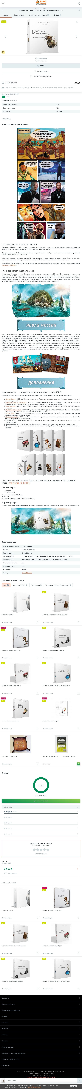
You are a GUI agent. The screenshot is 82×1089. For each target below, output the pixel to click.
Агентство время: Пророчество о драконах (56, 685)
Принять (73, 1086)
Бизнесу (41, 1035)
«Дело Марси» (10, 399)
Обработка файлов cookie (41, 1059)
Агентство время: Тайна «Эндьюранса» (55, 615)
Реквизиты (41, 1029)
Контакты (41, 1022)
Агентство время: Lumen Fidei (11, 721)
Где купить (41, 998)
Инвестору (41, 1065)
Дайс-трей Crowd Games (9, 756)
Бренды (41, 1016)
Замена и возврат (41, 1047)
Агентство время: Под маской (11, 650)
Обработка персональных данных (41, 1053)
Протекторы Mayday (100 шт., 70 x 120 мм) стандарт (59, 756)
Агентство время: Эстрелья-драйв (53, 650)
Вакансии (41, 1041)
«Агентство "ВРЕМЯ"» (18, 482)
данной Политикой (34, 1087)
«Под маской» (10, 406)
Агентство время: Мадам (50, 721)
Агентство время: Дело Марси (11, 685)
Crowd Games (27, 573)
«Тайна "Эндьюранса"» (13, 410)
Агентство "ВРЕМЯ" (9, 265)
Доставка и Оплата (41, 1004)
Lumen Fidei (9, 413)
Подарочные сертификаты (41, 1010)
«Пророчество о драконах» (15, 402)
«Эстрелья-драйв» (11, 417)
